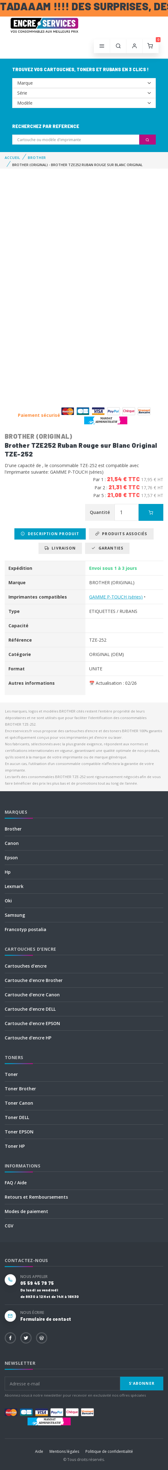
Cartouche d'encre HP (28, 1038)
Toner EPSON (19, 1132)
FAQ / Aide (16, 1183)
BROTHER (37, 157)
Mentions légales (64, 1451)
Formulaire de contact (45, 1319)
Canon (12, 843)
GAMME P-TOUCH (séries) (116, 597)
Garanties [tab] (107, 548)
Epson (11, 858)
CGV (9, 1226)
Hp (8, 872)
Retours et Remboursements (36, 1197)
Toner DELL (17, 1117)
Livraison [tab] (60, 548)
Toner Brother (20, 1089)
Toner (11, 1074)
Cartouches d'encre (26, 966)
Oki (8, 901)
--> (84, 83)
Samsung (15, 915)
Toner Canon (19, 1103)
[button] (118, 46)
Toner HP (15, 1146)
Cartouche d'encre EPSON (32, 1023)
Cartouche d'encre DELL (30, 1009)
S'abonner (142, 1383)
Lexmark (14, 886)
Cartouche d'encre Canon (32, 995)
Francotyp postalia (25, 929)
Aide (39, 1451)
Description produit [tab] (50, 533)
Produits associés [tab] (121, 533)
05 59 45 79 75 (37, 1283)
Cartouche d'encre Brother (34, 980)
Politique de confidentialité (109, 1451)
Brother (13, 829)
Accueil (12, 157)
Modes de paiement (26, 1211)
